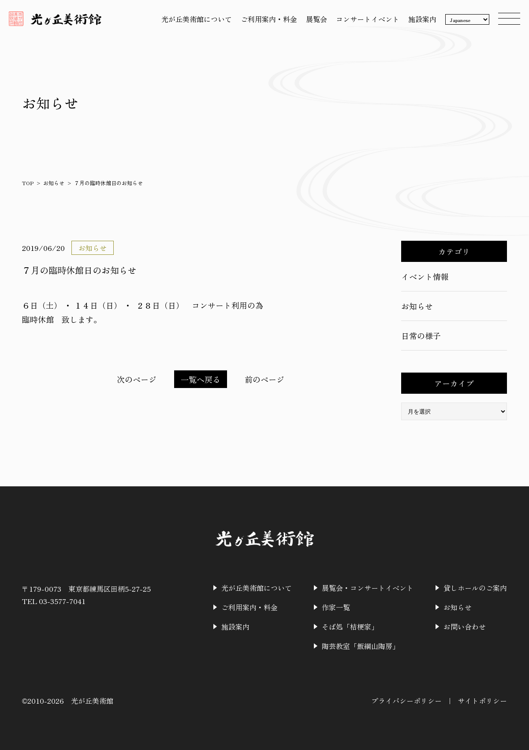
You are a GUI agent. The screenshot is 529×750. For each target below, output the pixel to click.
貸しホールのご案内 (475, 587)
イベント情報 (425, 276)
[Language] (467, 20)
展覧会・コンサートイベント (368, 587)
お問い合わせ (464, 626)
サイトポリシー (482, 700)
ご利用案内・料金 (269, 19)
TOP (28, 183)
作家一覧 (336, 607)
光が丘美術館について (196, 19)
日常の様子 (421, 335)
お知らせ (53, 183)
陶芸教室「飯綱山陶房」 (360, 646)
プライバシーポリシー (406, 700)
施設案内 (422, 19)
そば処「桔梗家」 (350, 626)
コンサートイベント (367, 19)
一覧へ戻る (200, 379)
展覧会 (316, 19)
